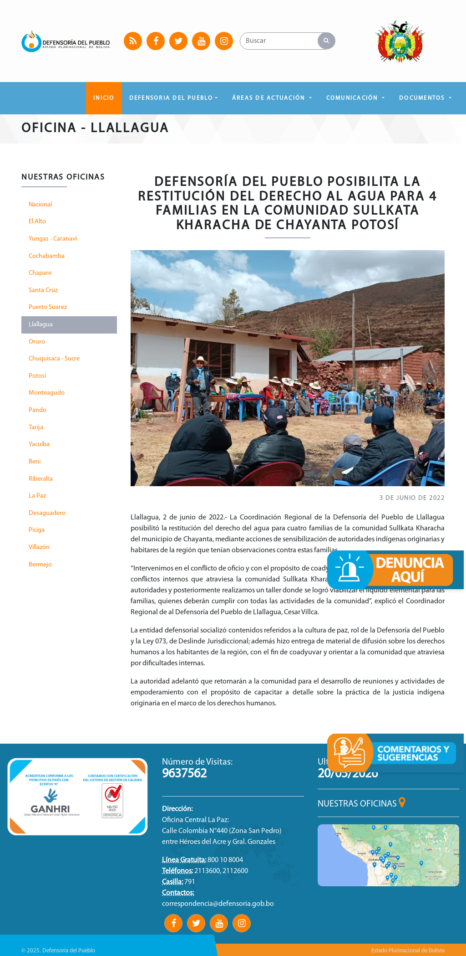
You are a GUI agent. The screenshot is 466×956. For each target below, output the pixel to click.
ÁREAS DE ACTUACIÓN (270, 98)
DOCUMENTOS (423, 98)
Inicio (103, 98)
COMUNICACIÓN (353, 98)
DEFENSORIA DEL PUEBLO (171, 98)
